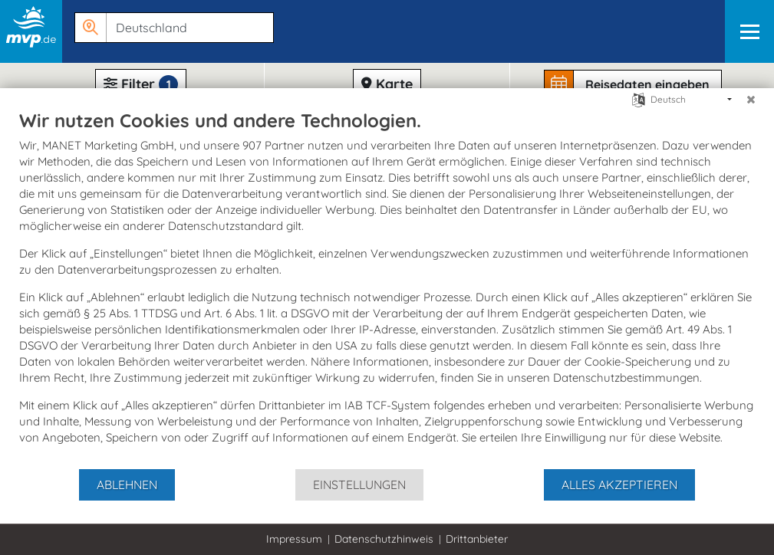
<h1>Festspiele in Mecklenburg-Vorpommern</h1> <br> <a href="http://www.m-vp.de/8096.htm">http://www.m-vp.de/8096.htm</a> (387, 277)
